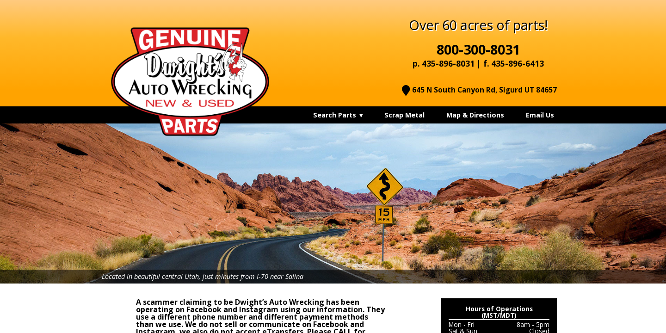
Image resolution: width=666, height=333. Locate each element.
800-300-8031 (478, 49)
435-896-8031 (448, 63)
